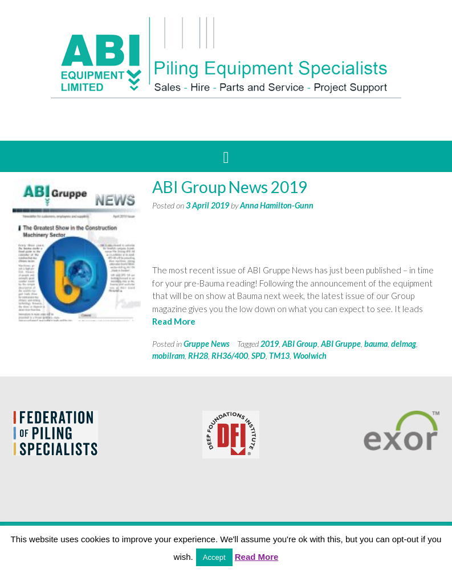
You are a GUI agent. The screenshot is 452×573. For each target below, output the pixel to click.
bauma (376, 344)
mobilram (168, 356)
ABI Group (299, 344)
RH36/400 (229, 356)
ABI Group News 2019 (229, 187)
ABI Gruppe (341, 344)
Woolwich (310, 356)
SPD (258, 356)
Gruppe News (207, 344)
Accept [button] (214, 557)
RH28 (198, 356)
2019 (269, 344)
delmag (403, 344)
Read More (174, 321)
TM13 (279, 356)
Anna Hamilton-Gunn (276, 205)
